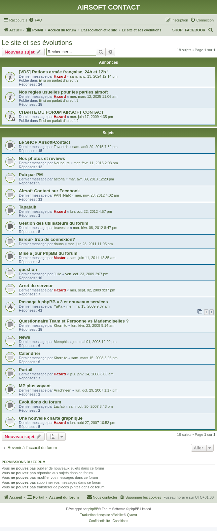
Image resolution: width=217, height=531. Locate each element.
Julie (57, 274)
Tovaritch (61, 147)
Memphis (61, 342)
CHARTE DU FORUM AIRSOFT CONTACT (61, 112)
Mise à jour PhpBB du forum (48, 253)
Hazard (60, 76)
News (24, 337)
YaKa (58, 306)
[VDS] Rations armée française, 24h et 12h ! (64, 71)
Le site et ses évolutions (37, 42)
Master (59, 258)
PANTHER (62, 195)
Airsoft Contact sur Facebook (49, 190)
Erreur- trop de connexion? (47, 239)
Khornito (60, 325)
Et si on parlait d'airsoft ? (59, 80)
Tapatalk (27, 207)
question (28, 269)
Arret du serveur (36, 285)
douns (59, 244)
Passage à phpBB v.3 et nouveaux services (63, 301)
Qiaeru (132, 515)
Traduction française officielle (101, 515)
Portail (25, 369)
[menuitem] (35, 20)
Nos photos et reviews (42, 158)
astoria (59, 179)
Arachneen (62, 390)
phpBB (93, 509)
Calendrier (29, 353)
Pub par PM (31, 174)
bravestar (61, 228)
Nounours (62, 163)
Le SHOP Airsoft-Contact (44, 142)
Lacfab (59, 406)
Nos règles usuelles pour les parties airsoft (63, 92)
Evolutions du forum (40, 401)
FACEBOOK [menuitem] (195, 30)
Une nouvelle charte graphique (51, 418)
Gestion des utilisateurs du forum (53, 223)
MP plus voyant (35, 385)
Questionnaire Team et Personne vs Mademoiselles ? (74, 321)
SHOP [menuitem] (177, 30)
